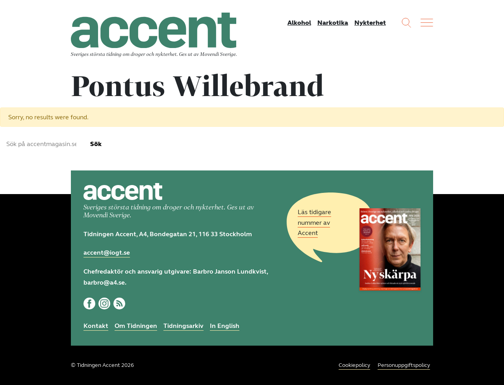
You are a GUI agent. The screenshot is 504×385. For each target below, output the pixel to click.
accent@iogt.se (106, 252)
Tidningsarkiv (183, 325)
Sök (96, 144)
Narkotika (332, 22)
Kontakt (95, 325)
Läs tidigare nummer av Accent (314, 222)
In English (224, 325)
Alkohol (299, 22)
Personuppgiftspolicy (404, 365)
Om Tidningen (136, 325)
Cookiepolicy (354, 365)
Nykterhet (370, 22)
